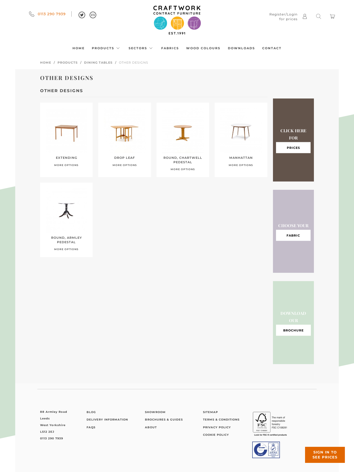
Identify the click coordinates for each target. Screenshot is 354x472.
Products (106, 48)
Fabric (293, 235)
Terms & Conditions (221, 419)
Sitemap (210, 412)
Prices (293, 147)
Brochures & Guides (164, 419)
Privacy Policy (217, 427)
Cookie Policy (216, 435)
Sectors (141, 48)
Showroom (155, 412)
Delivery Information (107, 419)
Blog (91, 412)
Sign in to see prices (321, 450)
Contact (272, 48)
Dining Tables (98, 62)
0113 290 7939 (47, 14)
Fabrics (170, 48)
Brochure (293, 330)
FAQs (91, 427)
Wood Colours (203, 48)
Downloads (241, 48)
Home (78, 48)
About (151, 427)
